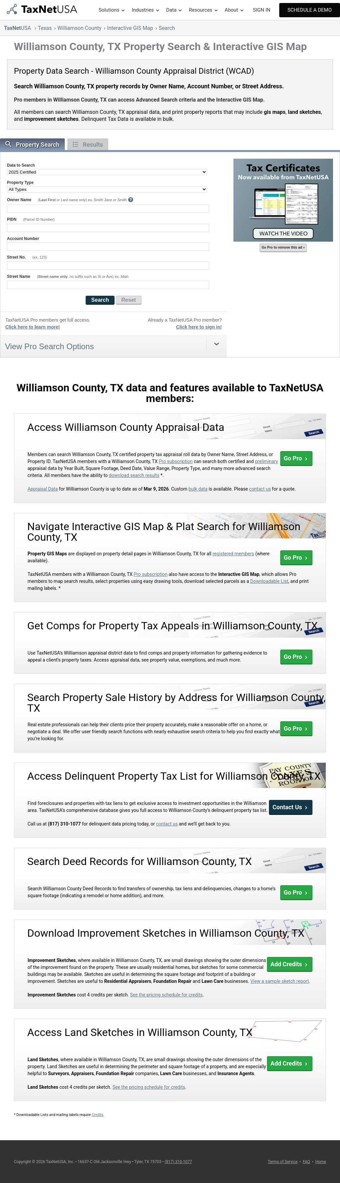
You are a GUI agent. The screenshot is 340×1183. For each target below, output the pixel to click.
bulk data (198, 489)
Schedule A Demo (310, 10)
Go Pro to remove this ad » (283, 247)
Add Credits (290, 964)
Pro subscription (176, 461)
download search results (134, 475)
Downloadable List (269, 581)
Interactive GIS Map (130, 28)
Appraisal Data (43, 489)
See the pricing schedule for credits (166, 994)
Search (167, 28)
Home (320, 1161)
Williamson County (79, 28)
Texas (45, 28)
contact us (260, 489)
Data (171, 10)
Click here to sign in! (199, 327)
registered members (233, 553)
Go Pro (296, 458)
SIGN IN (261, 10)
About (231, 10)
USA (18, 28)
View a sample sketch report (279, 981)
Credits (97, 1115)
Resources (200, 10)
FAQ (306, 1161)
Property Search (32, 144)
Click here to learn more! (32, 327)
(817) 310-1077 (178, 1161)
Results (88, 144)
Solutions (109, 10)
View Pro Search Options (49, 346)
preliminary (266, 461)
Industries (143, 10)
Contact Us (291, 807)
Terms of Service (283, 1161)
